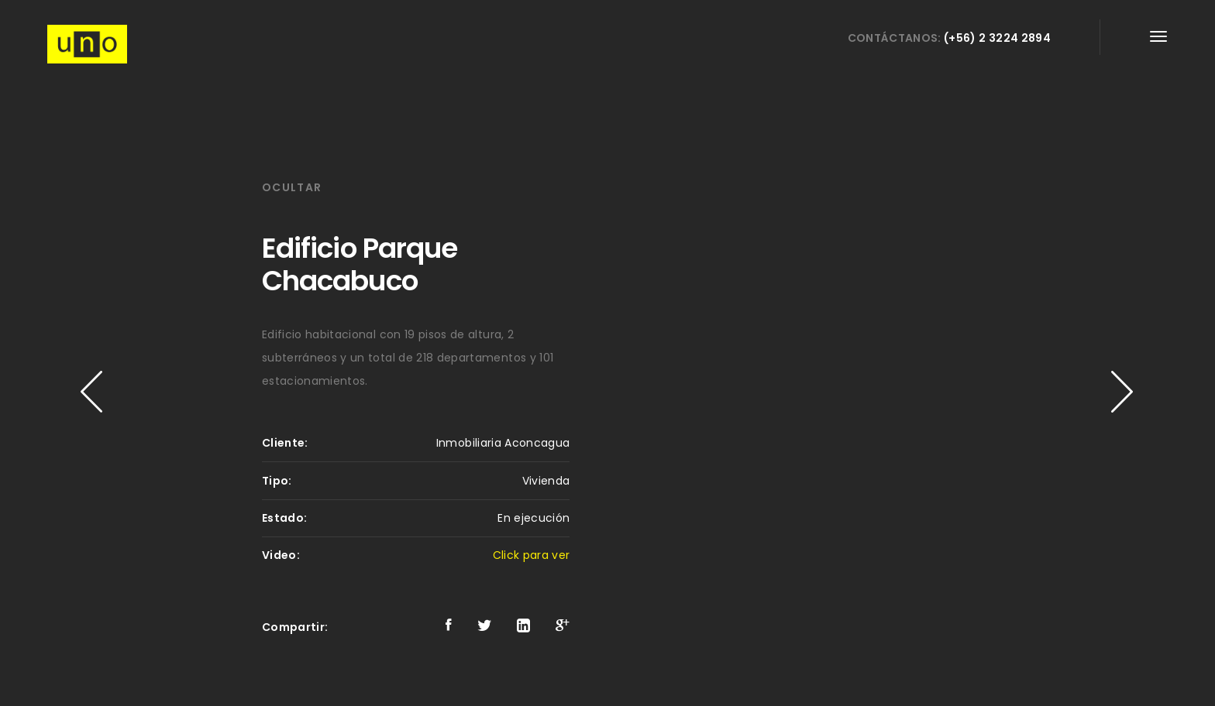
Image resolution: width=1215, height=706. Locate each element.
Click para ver (531, 555)
